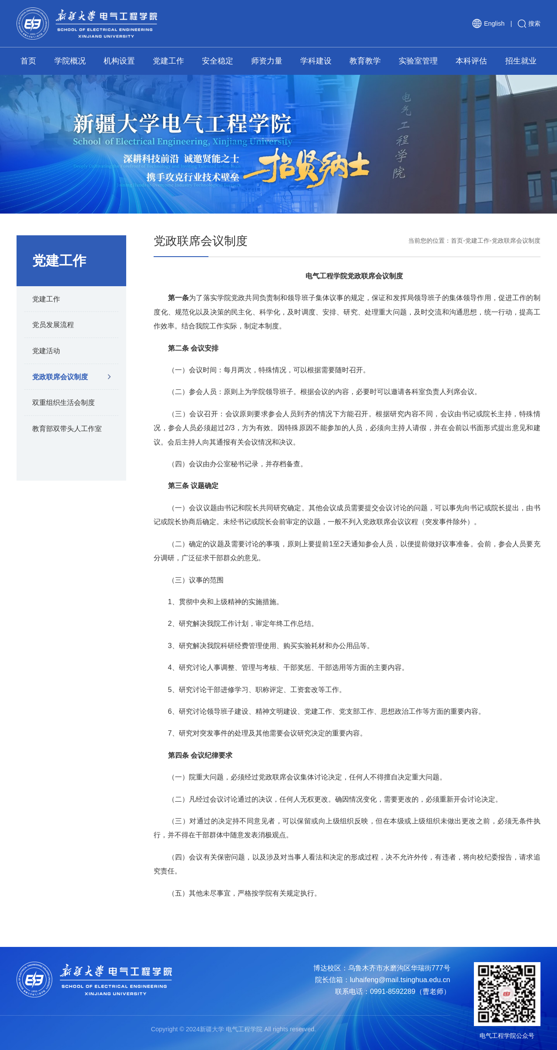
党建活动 (46, 350)
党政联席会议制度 (60, 377)
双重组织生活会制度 (63, 402)
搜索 (529, 24)
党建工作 (46, 299)
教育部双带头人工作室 (67, 428)
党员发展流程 (53, 324)
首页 (457, 240)
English (488, 23)
